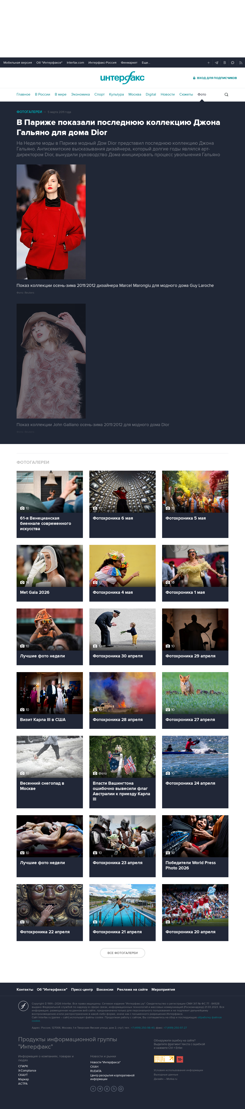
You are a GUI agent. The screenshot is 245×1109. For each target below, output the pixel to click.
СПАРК (23, 1066)
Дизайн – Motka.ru (165, 1079)
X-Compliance (27, 1070)
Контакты (25, 989)
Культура (116, 94)
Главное (23, 94)
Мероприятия (163, 989)
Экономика (80, 94)
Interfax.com (75, 63)
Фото (202, 94)
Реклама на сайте (132, 989)
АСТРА (23, 1084)
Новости (168, 94)
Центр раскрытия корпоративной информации (112, 1077)
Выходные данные (166, 1074)
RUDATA (96, 1071)
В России (42, 94)
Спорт (99, 94)
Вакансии (104, 989)
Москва (134, 94)
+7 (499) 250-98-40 (143, 1028)
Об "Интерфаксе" (49, 63)
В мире (61, 94)
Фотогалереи (29, 112)
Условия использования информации (178, 1070)
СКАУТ (23, 1075)
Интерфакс (122, 78)
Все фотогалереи (123, 953)
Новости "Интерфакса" (105, 1062)
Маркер (23, 1079)
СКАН (94, 1067)
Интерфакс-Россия (102, 63)
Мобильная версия (17, 63)
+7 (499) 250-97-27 (175, 1028)
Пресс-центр (82, 989)
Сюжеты (186, 94)
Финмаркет (129, 63)
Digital (151, 94)
